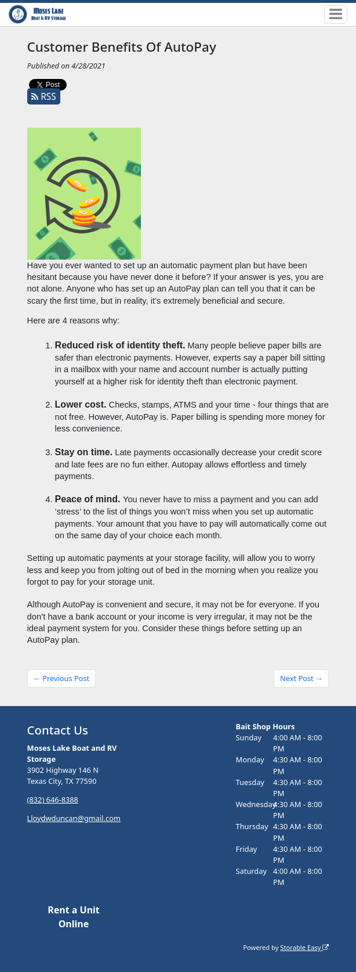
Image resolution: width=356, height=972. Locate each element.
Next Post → (301, 678)
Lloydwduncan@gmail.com (74, 818)
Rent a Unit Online (74, 916)
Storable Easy (304, 947)
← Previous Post (61, 678)
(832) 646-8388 (52, 799)
